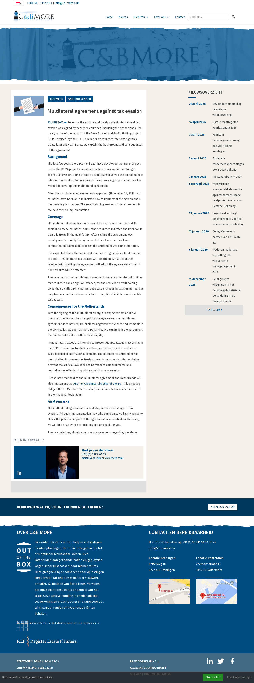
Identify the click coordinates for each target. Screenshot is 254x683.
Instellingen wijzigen (239, 677)
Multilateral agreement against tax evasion (95, 111)
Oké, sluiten (213, 677)
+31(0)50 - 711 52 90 (39, 3)
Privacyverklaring (143, 661)
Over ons (160, 17)
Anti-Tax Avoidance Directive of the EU (97, 383)
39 (218, 310)
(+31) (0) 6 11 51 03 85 (94, 454)
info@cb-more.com (67, 3)
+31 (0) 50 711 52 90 (195, 542)
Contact (180, 17)
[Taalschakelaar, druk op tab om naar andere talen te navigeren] (19, 3)
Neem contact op (223, 507)
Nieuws (123, 17)
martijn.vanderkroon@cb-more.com (102, 457)
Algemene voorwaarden (147, 668)
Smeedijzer (45, 668)
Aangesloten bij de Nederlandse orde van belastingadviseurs (64, 623)
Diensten (139, 17)
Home (109, 17)
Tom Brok (52, 661)
